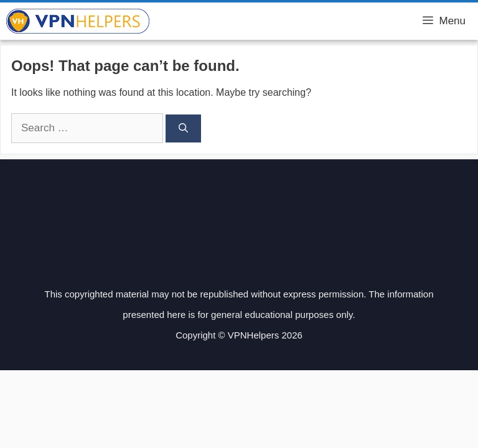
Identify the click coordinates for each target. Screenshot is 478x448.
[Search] (183, 128)
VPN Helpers (192, 21)
